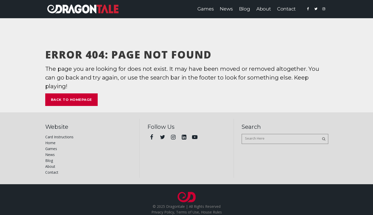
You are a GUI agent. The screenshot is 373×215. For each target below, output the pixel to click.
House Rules (211, 212)
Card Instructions (59, 136)
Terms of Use (187, 212)
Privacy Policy (162, 212)
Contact (51, 172)
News (50, 154)
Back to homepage (71, 99)
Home (50, 142)
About (50, 166)
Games (51, 148)
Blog (49, 160)
